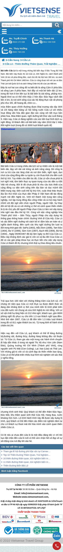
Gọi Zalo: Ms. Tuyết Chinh (5, 40)
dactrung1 (10, 51)
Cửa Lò (48, 110)
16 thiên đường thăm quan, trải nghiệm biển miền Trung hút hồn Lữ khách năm (26, 458)
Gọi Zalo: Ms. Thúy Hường (5, 50)
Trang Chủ (31, 10)
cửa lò (27, 435)
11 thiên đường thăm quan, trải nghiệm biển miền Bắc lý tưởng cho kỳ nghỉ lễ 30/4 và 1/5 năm (26, 462)
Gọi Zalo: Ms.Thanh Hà (35, 40)
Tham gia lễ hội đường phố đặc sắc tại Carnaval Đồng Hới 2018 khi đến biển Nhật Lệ (26, 451)
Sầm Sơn (26, 231)
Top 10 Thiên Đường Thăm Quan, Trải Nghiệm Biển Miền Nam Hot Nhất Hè (26, 455)
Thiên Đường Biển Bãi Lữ (15, 465)
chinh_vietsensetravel (10, 41)
